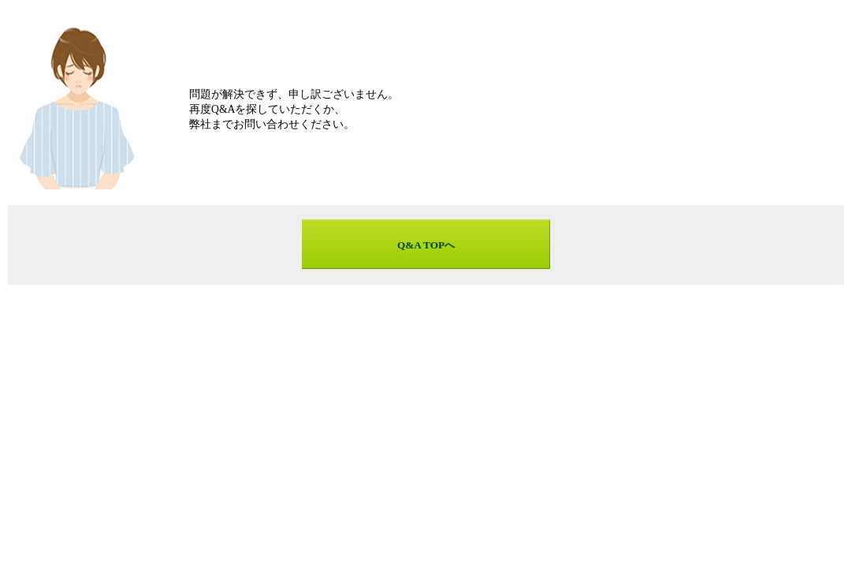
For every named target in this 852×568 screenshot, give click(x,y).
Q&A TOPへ (426, 245)
